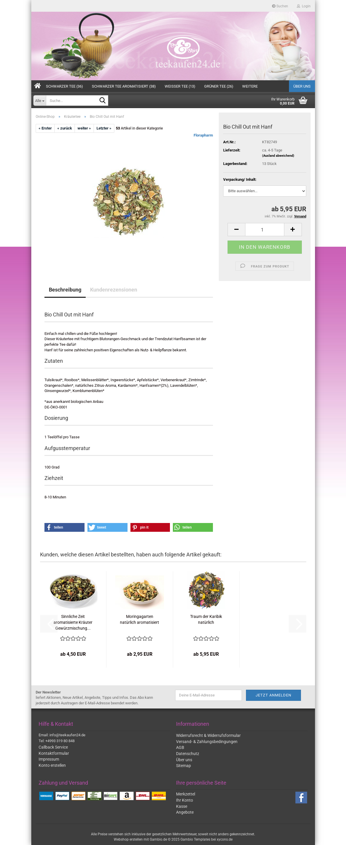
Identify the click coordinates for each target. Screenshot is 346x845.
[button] (236, 229)
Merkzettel (185, 794)
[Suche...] (39, 100)
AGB (180, 747)
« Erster (45, 128)
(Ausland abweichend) (278, 156)
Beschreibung (65, 290)
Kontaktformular (54, 753)
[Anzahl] (264, 229)
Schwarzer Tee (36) (64, 86)
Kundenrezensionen (113, 290)
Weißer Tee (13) (180, 86)
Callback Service (53, 747)
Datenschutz (187, 753)
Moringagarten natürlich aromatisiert (139, 619)
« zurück (64, 128)
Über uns (302, 86)
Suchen (280, 6)
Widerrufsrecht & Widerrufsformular (208, 735)
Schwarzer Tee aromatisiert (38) (124, 86)
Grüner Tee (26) (218, 86)
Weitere (250, 86)
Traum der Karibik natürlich (206, 619)
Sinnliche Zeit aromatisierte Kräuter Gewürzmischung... (73, 622)
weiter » (84, 128)
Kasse (181, 806)
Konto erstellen (52, 765)
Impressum (49, 759)
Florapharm (203, 135)
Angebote (185, 812)
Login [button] (304, 6)
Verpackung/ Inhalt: (240, 179)
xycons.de (225, 839)
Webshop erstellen (128, 839)
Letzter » (104, 128)
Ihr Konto (184, 800)
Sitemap (183, 765)
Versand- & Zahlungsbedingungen (206, 741)
